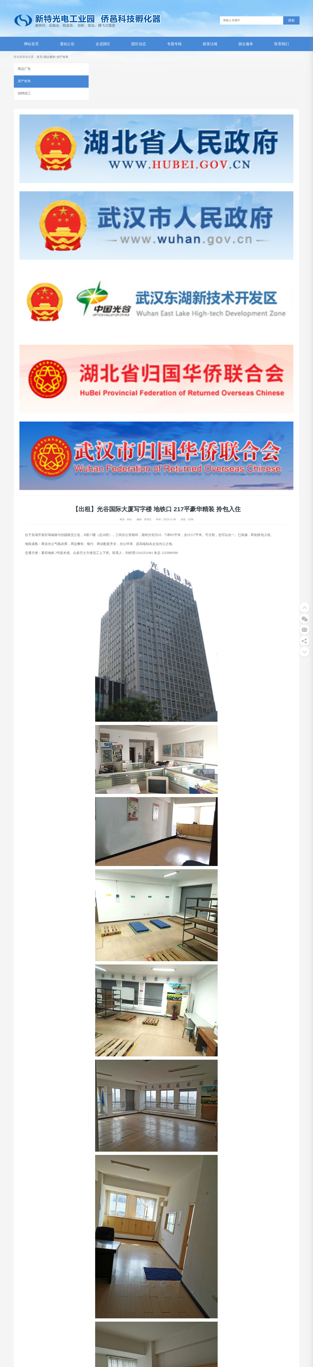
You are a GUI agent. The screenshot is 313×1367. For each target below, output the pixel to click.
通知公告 (67, 44)
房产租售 (62, 56)
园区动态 (138, 44)
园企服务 (245, 44)
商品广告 (24, 69)
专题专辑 (174, 44)
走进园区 (103, 44)
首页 (39, 56)
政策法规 (210, 44)
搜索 (291, 20)
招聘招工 (24, 93)
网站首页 (31, 44)
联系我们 (281, 44)
